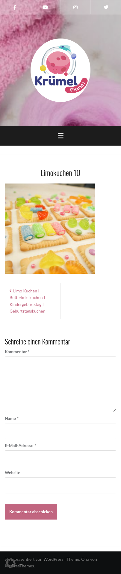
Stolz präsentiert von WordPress (33, 559)
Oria (85, 559)
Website (12, 472)
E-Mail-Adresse (20, 445)
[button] (11, 563)
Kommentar (17, 351)
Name (12, 418)
